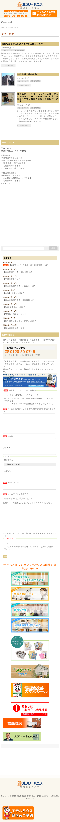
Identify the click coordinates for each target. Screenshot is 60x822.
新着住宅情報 (19, 50)
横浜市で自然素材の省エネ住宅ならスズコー (33, 784)
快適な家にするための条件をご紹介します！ (23, 44)
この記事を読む (9, 65)
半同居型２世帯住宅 (27, 74)
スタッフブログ (7, 50)
